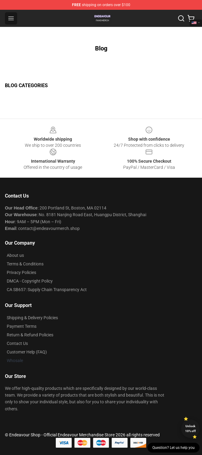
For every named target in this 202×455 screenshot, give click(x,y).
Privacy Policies (21, 272)
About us (15, 255)
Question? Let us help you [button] (173, 448)
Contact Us (17, 343)
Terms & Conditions (25, 263)
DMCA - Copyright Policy (30, 281)
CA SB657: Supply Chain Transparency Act (47, 289)
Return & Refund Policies (30, 334)
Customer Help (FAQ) (27, 352)
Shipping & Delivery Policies (32, 317)
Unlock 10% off (190, 428)
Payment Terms (21, 326)
